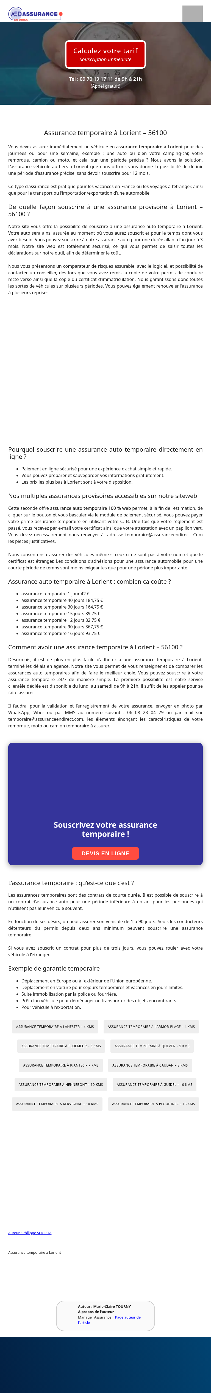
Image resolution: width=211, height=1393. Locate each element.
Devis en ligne (105, 853)
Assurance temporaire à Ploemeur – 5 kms (61, 1046)
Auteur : (15, 1232)
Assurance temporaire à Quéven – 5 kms (152, 1046)
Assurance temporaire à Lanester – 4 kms (55, 1026)
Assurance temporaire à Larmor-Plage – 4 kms (151, 1026)
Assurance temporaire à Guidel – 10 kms (155, 1084)
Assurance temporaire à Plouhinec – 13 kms (153, 1104)
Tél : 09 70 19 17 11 (91, 79)
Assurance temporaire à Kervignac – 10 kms (57, 1104)
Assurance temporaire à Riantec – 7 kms (61, 1065)
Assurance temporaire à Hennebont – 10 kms (61, 1084)
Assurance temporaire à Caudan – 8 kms (150, 1065)
